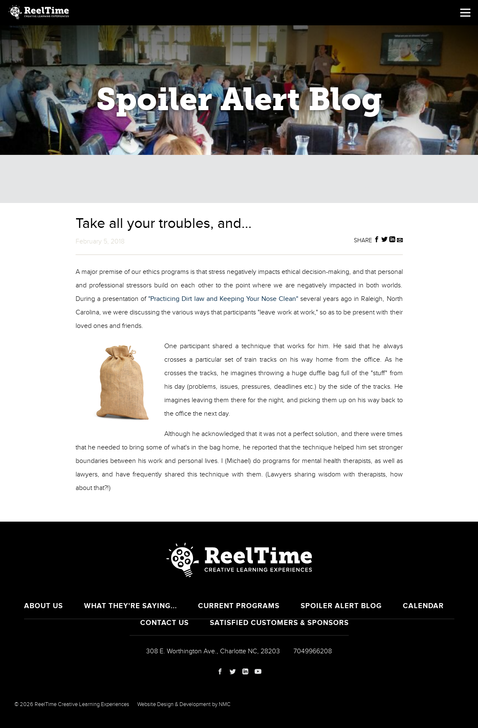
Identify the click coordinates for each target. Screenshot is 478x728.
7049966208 (312, 651)
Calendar (423, 605)
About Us (43, 605)
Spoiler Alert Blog (341, 605)
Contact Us (164, 622)
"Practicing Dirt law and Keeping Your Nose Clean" (223, 299)
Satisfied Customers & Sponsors (279, 622)
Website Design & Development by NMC (184, 704)
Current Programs (239, 605)
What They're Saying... (130, 605)
